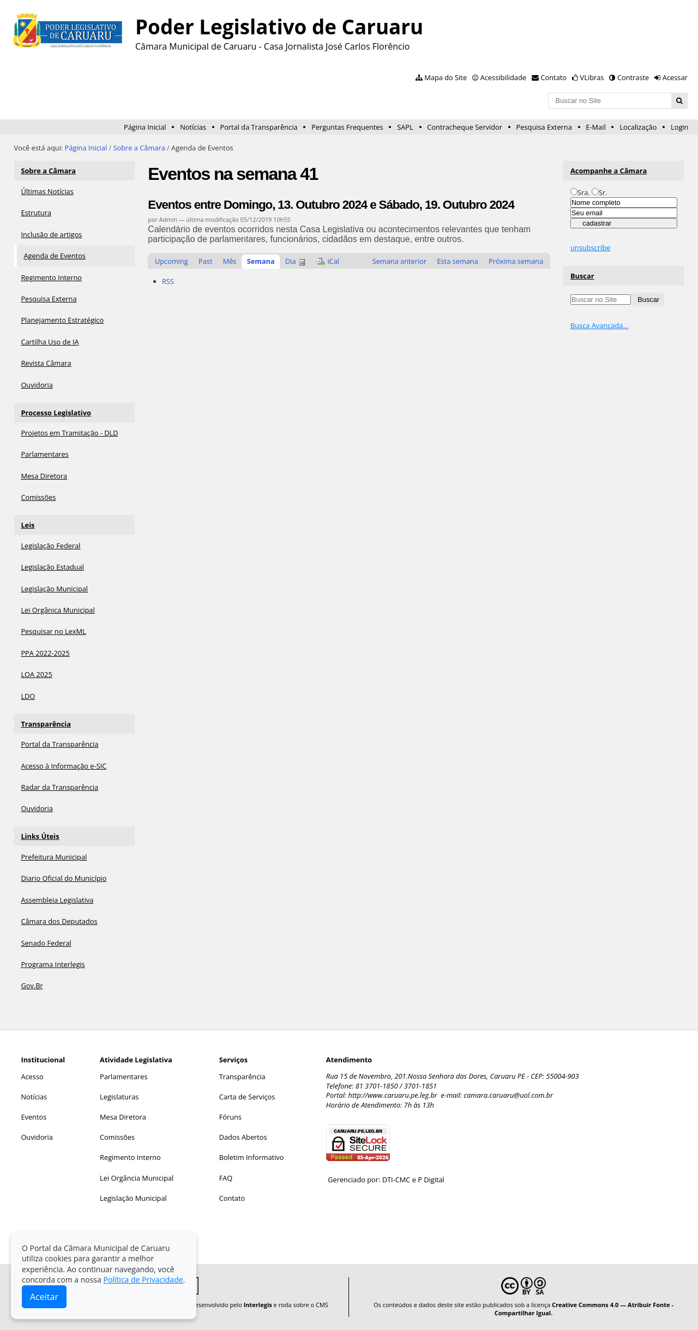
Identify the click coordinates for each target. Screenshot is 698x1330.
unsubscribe (590, 247)
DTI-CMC (396, 1179)
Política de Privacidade (143, 1279)
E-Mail (595, 127)
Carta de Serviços (247, 1097)
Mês (230, 261)
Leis (27, 525)
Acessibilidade (503, 77)
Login (679, 127)
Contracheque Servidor (464, 127)
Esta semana (457, 261)
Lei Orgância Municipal (136, 1178)
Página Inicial (145, 127)
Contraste (633, 77)
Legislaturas (119, 1097)
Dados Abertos (243, 1137)
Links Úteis (40, 836)
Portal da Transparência (258, 127)
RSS (168, 281)
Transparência (46, 724)
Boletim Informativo (251, 1157)
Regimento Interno (130, 1157)
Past (205, 261)
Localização (638, 127)
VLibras (592, 77)
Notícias (193, 127)
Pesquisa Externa (544, 127)
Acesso (32, 1076)
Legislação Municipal (133, 1198)
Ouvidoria (37, 1137)
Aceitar (44, 1297)
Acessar (675, 77)
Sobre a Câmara (139, 148)
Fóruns (230, 1117)
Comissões (117, 1137)
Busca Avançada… (599, 325)
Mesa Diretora (123, 1117)
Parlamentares (123, 1076)
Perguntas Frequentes (347, 127)
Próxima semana (516, 261)
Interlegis (258, 1305)
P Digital (431, 1179)
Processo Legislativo (56, 413)
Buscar (582, 276)
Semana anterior (399, 261)
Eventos (33, 1117)
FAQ (226, 1178)
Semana (261, 261)
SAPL (405, 127)
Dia (290, 261)
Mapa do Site (445, 77)
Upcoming (171, 261)
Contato (554, 77)
